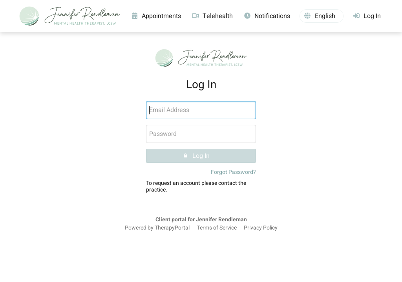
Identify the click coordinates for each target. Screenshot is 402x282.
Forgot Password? (233, 172)
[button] (322, 16)
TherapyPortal (172, 228)
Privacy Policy (261, 228)
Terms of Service (217, 228)
